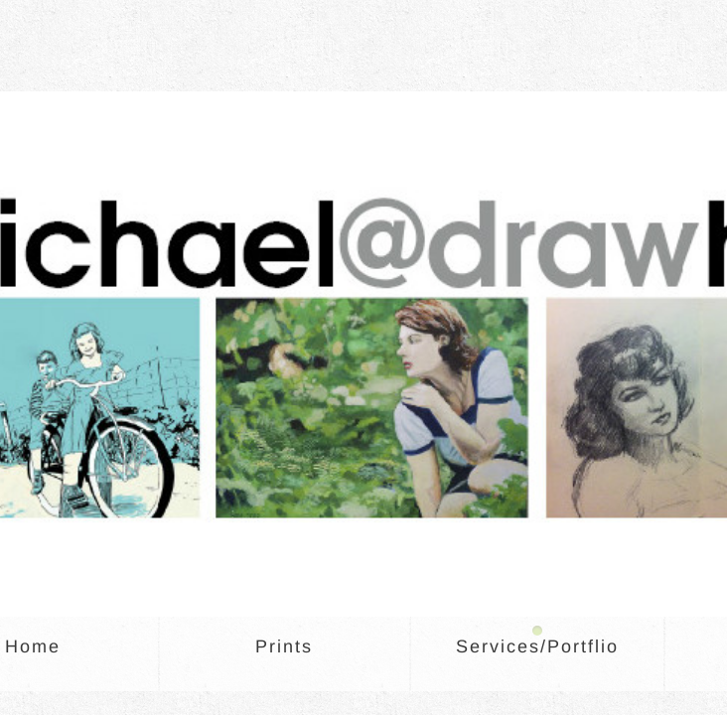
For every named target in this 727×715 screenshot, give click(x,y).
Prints (284, 646)
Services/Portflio (537, 646)
